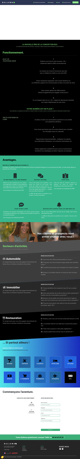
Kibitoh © (42, 447)
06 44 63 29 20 (31, 405)
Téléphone (43, 418)
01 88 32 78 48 (6, 449)
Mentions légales (44, 449)
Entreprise (43, 407)
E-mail (42, 413)
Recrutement (24, 450)
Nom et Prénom (44, 402)
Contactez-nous (66, 2)
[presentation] (49, 425)
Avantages (51, 2)
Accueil (23, 447)
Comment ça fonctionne (39, 2)
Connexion (75, 2)
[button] (2, 457)
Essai (58, 2)
